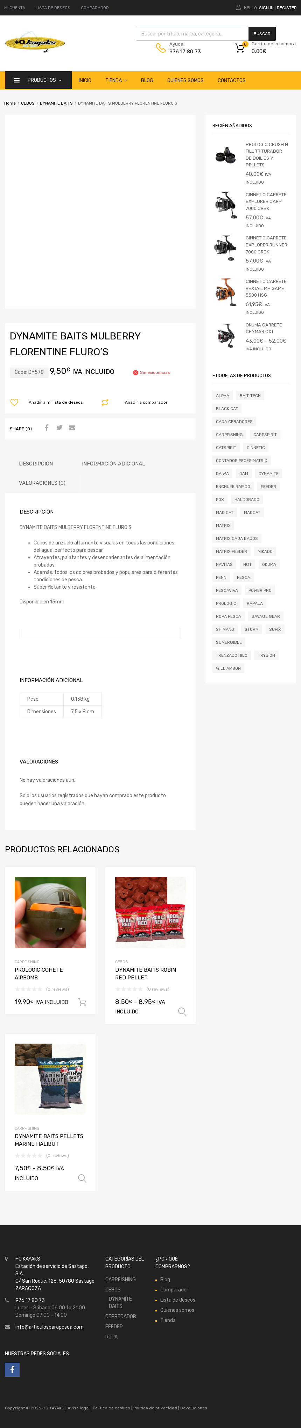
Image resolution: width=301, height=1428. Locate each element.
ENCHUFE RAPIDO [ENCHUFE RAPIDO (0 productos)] (233, 486)
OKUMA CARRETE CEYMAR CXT (264, 328)
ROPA (111, 1337)
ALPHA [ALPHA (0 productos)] (222, 395)
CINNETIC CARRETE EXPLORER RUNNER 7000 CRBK (266, 244)
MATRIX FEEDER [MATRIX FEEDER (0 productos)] (231, 551)
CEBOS (28, 103)
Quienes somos (185, 81)
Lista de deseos (177, 1300)
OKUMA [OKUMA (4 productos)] (269, 564)
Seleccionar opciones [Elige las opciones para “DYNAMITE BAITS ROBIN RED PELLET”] (182, 1012)
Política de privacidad (155, 1408)
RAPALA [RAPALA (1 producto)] (255, 603)
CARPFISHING (27, 962)
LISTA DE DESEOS (53, 7)
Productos (44, 80)
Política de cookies (111, 1408)
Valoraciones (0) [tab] (42, 483)
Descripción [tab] (36, 464)
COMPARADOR (95, 7)
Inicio (85, 81)
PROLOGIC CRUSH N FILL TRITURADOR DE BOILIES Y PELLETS (267, 155)
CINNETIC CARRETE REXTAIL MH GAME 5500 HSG (266, 288)
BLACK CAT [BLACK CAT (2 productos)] (227, 408)
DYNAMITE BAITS (56, 103)
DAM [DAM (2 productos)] (243, 473)
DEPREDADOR (120, 1317)
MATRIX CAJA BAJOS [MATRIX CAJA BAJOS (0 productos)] (237, 538)
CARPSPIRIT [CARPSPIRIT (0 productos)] (265, 434)
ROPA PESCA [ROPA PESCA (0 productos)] (228, 616)
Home (10, 103)
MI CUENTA (14, 7)
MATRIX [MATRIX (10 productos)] (223, 525)
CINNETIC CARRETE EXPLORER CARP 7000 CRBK (266, 201)
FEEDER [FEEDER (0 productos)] (268, 486)
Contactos (232, 81)
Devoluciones (193, 1408)
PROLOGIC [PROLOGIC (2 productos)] (226, 603)
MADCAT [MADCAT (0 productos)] (252, 512)
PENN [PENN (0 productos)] (221, 577)
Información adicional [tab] (113, 464)
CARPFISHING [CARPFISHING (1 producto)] (229, 434)
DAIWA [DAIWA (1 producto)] (222, 473)
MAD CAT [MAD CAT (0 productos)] (224, 512)
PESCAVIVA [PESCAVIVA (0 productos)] (227, 590)
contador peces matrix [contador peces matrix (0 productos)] (241, 460)
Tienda (116, 80)
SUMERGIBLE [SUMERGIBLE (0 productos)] (229, 642)
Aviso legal (79, 1408)
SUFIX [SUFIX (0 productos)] (275, 629)
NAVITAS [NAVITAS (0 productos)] (224, 564)
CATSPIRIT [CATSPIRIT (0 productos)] (226, 447)
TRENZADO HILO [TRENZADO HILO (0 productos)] (231, 655)
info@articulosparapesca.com (49, 1327)
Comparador (174, 1290)
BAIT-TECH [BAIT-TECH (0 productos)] (250, 395)
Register (287, 7)
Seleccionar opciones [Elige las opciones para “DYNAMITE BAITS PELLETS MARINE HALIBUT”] (82, 1178)
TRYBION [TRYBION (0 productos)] (266, 655)
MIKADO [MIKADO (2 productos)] (265, 551)
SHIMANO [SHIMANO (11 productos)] (225, 629)
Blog (147, 81)
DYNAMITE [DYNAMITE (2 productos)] (269, 473)
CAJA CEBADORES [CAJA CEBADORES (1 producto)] (234, 421)
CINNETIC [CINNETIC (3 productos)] (256, 447)
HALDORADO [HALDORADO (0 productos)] (246, 499)
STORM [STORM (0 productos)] (252, 629)
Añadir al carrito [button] (82, 1002)
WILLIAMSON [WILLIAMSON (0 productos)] (228, 668)
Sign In (266, 7)
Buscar (262, 33)
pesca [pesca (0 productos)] (243, 577)
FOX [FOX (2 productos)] (220, 499)
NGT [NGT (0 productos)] (247, 564)
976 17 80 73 (185, 51)
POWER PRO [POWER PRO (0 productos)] (260, 590)
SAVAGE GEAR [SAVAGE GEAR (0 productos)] (266, 616)
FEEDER (114, 1327)
